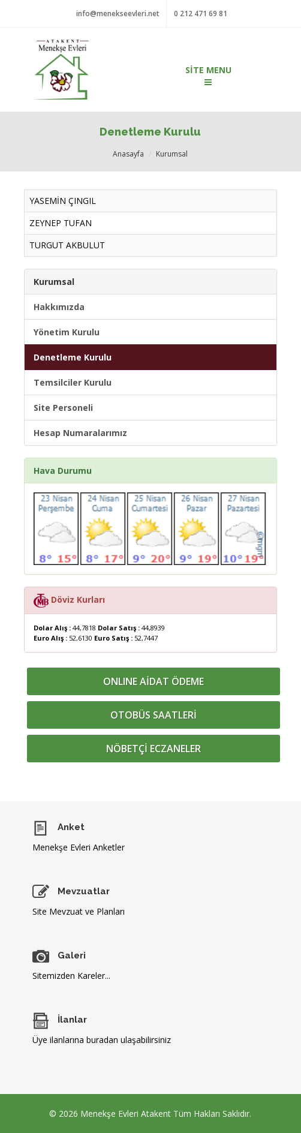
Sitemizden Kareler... (71, 975)
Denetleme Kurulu (73, 357)
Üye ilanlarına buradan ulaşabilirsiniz (101, 1039)
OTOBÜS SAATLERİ (153, 715)
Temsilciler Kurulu (73, 382)
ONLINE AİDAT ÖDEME (153, 681)
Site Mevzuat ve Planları (78, 911)
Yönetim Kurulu (67, 332)
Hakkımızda (59, 306)
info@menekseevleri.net (117, 13)
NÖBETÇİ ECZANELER (153, 748)
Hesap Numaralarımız (80, 432)
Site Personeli (63, 407)
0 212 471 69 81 (200, 13)
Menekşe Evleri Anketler (78, 847)
